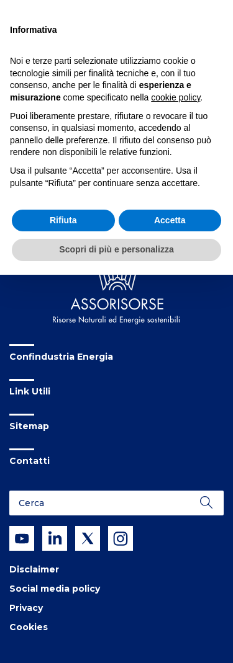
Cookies (28, 627)
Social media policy (54, 588)
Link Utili (29, 391)
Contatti (29, 460)
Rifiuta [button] (63, 220)
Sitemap (29, 426)
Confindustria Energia (61, 356)
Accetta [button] (170, 220)
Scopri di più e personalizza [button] (116, 249)
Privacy (26, 607)
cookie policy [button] (175, 97)
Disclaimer (34, 569)
